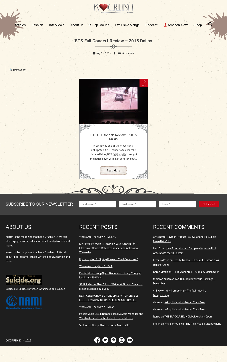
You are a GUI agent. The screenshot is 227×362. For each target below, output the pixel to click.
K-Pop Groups (99, 25)
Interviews (56, 25)
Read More (113, 170)
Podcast (152, 25)
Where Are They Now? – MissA (97, 307)
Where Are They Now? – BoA (95, 266)
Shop (198, 25)
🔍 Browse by (17, 69)
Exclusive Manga (127, 25)
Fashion (37, 25)
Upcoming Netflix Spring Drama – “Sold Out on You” (108, 259)
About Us (76, 25)
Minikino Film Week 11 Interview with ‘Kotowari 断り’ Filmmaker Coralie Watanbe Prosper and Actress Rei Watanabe (109, 248)
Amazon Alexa (176, 25)
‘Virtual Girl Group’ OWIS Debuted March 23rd (104, 325)
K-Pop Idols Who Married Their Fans (185, 302)
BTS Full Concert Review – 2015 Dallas (113, 137)
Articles (20, 25)
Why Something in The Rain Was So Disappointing (192, 323)
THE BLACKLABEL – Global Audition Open (195, 271)
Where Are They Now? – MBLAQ (97, 236)
